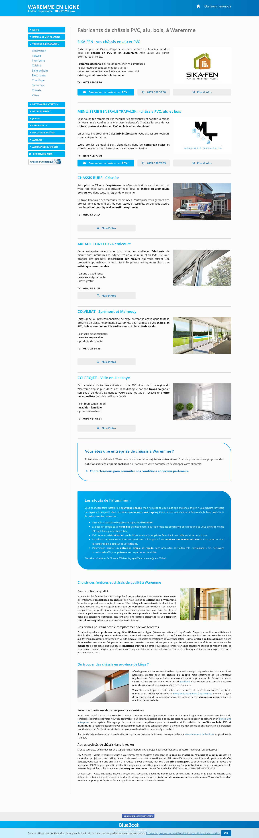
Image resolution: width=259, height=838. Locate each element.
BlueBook (185, 681)
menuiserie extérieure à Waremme (192, 693)
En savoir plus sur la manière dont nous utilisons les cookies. (183, 833)
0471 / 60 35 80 (153, 92)
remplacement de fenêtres (199, 734)
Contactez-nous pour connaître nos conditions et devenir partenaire (139, 471)
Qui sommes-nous (217, 6)
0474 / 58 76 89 (153, 163)
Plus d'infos (204, 92)
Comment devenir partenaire (138, 816)
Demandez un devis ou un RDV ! (106, 92)
